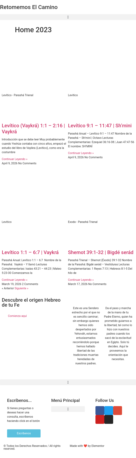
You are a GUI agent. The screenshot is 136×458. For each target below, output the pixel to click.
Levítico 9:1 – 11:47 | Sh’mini (100, 126)
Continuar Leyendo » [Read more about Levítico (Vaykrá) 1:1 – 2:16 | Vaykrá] (14, 159)
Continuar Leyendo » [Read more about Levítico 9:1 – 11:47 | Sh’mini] (81, 153)
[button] (68, 17)
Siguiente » (21, 288)
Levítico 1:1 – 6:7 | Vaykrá (30, 252)
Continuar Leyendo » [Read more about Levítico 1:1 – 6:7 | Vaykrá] (14, 279)
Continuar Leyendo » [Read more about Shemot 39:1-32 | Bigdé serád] (81, 279)
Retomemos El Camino (29, 7)
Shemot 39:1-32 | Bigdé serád (101, 252)
